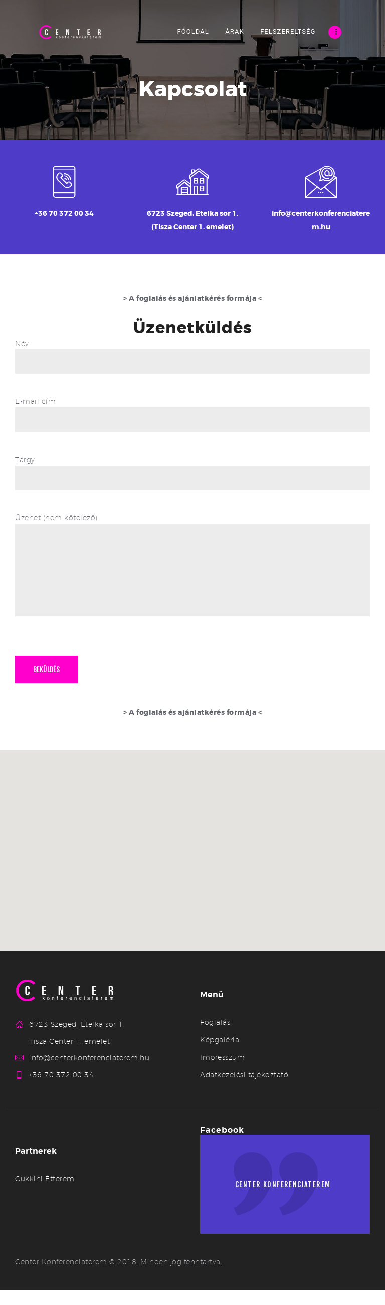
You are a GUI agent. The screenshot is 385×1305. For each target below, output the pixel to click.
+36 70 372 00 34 (61, 1089)
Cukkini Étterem (45, 1193)
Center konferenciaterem (287, 1202)
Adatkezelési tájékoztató (244, 1089)
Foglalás (215, 1036)
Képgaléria (219, 1054)
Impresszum (222, 1071)
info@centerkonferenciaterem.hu (89, 1072)
